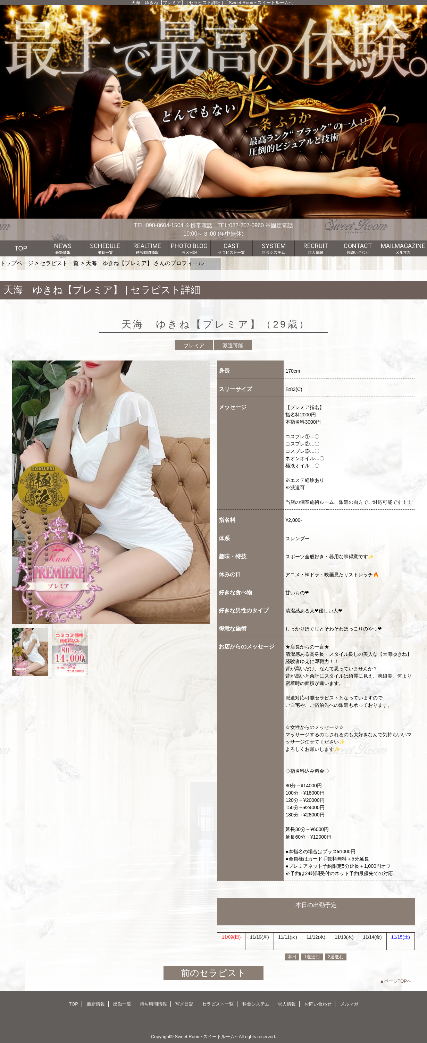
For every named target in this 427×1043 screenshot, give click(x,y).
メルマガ (349, 1004)
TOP (21, 248)
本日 (291, 956)
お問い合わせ (318, 1004)
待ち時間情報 (153, 1004)
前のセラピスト (213, 973)
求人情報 (287, 1004)
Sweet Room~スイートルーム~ (206, 1036)
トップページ (16, 263)
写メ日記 (184, 1004)
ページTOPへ (398, 981)
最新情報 (96, 1004)
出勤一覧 (122, 1004)
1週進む (312, 956)
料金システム (255, 1004)
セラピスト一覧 (59, 263)
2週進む (336, 956)
